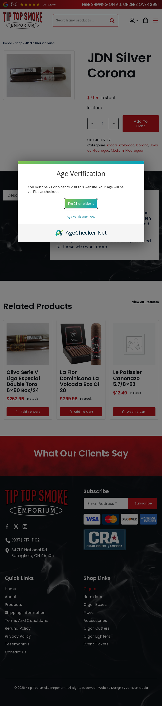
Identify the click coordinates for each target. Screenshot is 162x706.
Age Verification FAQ (81, 217)
